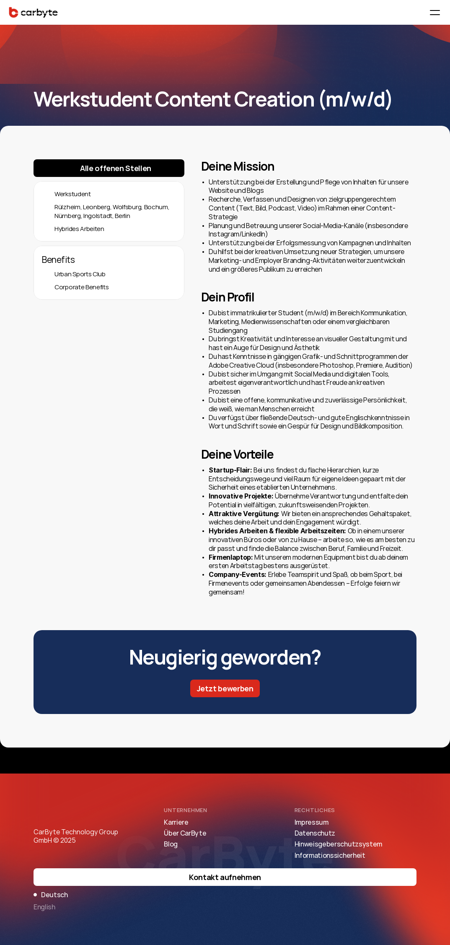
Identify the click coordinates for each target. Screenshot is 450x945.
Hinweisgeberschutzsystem (338, 844)
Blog (171, 844)
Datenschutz (315, 833)
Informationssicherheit (330, 855)
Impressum (311, 822)
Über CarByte (185, 833)
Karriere (176, 822)
